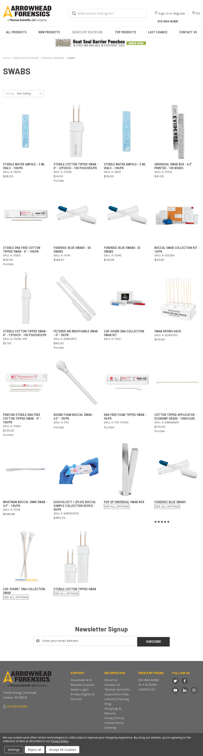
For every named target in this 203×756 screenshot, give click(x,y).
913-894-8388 (148, 679)
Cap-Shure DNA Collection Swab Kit (124, 333)
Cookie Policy (114, 722)
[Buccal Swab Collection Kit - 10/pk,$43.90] (177, 215)
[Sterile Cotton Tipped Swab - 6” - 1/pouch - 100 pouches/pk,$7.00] (26, 298)
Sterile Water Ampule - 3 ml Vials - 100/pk (24, 166)
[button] (101, 43)
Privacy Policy (114, 717)
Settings (14, 749)
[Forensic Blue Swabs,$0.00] (177, 469)
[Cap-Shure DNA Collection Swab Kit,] (127, 298)
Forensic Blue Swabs (170, 502)
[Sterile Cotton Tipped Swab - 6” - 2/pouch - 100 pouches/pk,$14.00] (76, 131)
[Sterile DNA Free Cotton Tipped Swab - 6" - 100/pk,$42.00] (26, 215)
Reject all (34, 749)
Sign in (164, 13)
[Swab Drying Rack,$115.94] (177, 298)
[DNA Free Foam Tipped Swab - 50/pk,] (127, 382)
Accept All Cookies (62, 749)
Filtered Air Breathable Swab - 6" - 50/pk (76, 333)
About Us (111, 679)
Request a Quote (82, 684)
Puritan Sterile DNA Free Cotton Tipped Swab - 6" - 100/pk (22, 418)
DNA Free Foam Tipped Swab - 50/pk (125, 416)
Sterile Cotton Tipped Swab (75, 589)
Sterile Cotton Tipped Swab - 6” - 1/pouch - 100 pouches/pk (25, 333)
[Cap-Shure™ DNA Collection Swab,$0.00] (26, 556)
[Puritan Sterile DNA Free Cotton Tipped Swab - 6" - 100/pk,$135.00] (26, 382)
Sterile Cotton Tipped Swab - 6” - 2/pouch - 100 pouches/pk (76, 166)
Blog (107, 703)
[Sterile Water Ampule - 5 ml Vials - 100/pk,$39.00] (127, 131)
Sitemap (110, 726)
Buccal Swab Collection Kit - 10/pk (176, 249)
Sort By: (10, 93)
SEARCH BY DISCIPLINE (87, 32)
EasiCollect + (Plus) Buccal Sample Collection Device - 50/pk (75, 505)
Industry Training (116, 698)
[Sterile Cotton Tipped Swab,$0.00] (76, 556)
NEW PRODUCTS (49, 32)
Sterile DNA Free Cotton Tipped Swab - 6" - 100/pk (21, 249)
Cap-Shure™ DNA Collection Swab (24, 591)
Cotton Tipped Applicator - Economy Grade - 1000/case (175, 416)
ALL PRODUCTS (16, 32)
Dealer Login (80, 688)
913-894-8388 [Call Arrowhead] (168, 21)
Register (179, 13)
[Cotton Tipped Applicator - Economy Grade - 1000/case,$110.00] (177, 382)
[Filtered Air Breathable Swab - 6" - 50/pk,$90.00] (76, 298)
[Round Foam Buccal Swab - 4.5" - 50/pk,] (76, 382)
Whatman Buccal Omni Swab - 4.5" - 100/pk (25, 504)
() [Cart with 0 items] (196, 13)
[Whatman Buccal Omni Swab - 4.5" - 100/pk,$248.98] (26, 469)
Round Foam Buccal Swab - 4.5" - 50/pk (74, 416)
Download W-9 (81, 679)
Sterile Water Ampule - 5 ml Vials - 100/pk (125, 166)
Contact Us (112, 684)
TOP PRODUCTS (125, 32)
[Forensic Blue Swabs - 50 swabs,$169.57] (76, 215)
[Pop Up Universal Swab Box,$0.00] (127, 469)
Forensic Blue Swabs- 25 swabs (122, 249)
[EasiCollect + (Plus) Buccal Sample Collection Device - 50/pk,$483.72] (76, 469)
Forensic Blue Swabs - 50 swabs (72, 249)
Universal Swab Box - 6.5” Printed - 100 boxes (173, 166)
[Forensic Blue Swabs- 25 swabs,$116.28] (127, 215)
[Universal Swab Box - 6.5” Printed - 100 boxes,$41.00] (177, 131)
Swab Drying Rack (167, 331)
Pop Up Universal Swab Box (124, 502)
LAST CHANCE (157, 32)
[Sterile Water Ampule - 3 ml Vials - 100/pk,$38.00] (26, 131)
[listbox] (30, 93)
